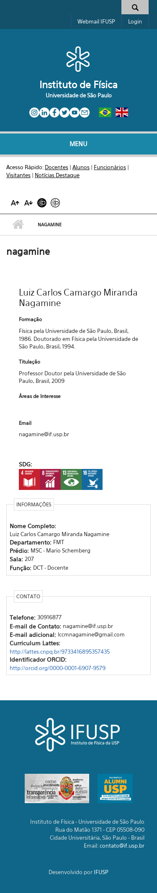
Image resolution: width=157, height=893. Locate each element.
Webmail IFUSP (96, 21)
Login (135, 21)
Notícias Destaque (57, 175)
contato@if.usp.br (122, 845)
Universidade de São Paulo (79, 95)
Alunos (81, 167)
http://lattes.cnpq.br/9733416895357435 (60, 651)
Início (17, 224)
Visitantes (18, 175)
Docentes (56, 167)
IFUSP (101, 872)
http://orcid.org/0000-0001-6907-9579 (58, 668)
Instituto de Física (78, 84)
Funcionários (110, 167)
